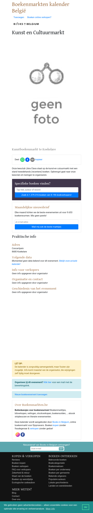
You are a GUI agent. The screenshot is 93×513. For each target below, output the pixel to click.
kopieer (38, 159)
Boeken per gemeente (59, 472)
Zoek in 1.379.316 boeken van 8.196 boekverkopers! (46, 195)
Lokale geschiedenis (58, 482)
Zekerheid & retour (21, 472)
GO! (61, 449)
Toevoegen (19, 17)
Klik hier (47, 382)
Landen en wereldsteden (60, 486)
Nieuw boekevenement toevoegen (31, 394)
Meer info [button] (50, 509)
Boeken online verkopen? (39, 17)
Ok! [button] (85, 507)
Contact (16, 496)
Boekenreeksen (56, 466)
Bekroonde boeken (58, 459)
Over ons (16, 499)
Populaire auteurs (57, 479)
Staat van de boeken (21, 476)
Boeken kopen (19, 463)
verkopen (34, 428)
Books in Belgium (60, 422)
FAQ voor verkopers (21, 469)
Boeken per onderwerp (59, 469)
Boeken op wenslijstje (22, 479)
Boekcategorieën (57, 463)
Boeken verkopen (20, 466)
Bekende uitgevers (57, 476)
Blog (14, 493)
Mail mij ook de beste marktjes (46, 226)
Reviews (16, 459)
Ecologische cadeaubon (23, 482)
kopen (56, 425)
